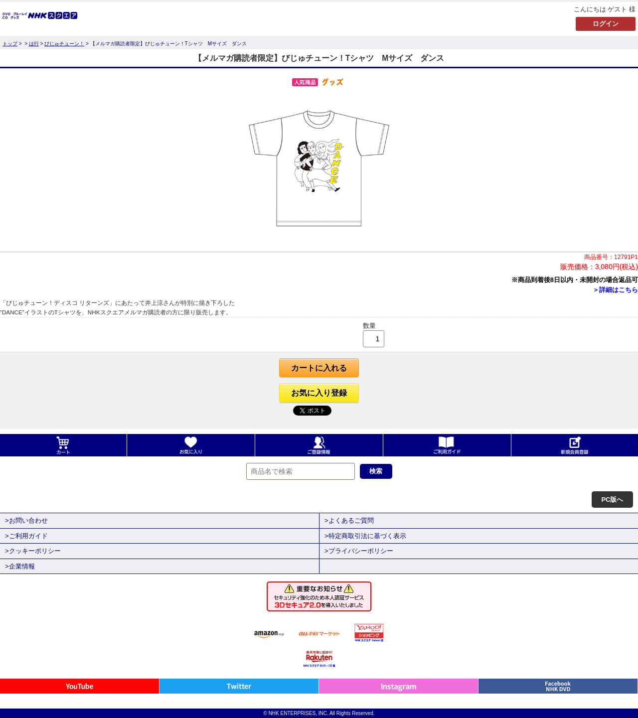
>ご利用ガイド (26, 536)
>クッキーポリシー (33, 551)
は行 (34, 43)
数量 (369, 325)
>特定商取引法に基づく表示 (365, 536)
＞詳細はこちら (615, 289)
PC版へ (612, 499)
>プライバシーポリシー (358, 551)
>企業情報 (20, 566)
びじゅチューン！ (64, 43)
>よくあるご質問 (349, 520)
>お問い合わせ (26, 520)
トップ (9, 43)
